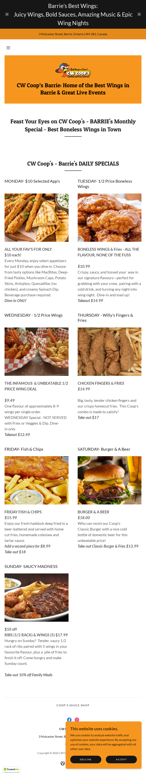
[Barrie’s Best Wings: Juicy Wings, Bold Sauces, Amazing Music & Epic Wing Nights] (73, 14)
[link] (73, 70)
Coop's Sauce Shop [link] (72, 705)
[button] (8, 48)
